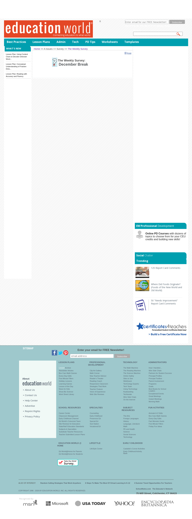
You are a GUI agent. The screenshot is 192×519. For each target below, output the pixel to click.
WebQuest (127, 381)
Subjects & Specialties (68, 429)
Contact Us (31, 395)
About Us (30, 389)
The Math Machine (130, 368)
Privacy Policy (32, 416)
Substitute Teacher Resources (71, 432)
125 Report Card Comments (165, 267)
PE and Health (129, 429)
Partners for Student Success (160, 373)
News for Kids (64, 389)
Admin (61, 41)
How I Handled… (155, 368)
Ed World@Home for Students (71, 454)
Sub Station (94, 424)
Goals (151, 386)
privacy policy (163, 25)
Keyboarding (128, 392)
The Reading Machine (132, 371)
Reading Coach (96, 381)
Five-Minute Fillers (66, 378)
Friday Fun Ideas (155, 426)
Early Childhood (96, 416)
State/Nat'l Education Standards (71, 426)
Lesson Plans (41, 41)
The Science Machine (131, 373)
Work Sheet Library (66, 394)
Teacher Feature (96, 389)
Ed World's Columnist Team (70, 421)
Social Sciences (129, 434)
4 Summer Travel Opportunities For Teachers (153, 483)
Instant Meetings (155, 399)
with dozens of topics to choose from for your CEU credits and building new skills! (165, 236)
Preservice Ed (95, 418)
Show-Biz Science (66, 392)
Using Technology (130, 389)
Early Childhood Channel (69, 418)
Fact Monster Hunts (156, 421)
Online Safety (128, 376)
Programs (152, 384)
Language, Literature (131, 424)
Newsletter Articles (66, 371)
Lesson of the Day (66, 386)
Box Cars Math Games (68, 373)
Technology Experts (131, 384)
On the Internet (129, 400)
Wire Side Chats (129, 397)
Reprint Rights (32, 411)
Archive (68, 368)
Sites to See (128, 378)
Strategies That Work (98, 386)
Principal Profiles (155, 376)
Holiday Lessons (65, 381)
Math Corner (95, 373)
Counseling (94, 413)
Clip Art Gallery (96, 371)
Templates (131, 41)
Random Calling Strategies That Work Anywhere (60, 483)
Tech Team (127, 386)
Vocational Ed (95, 426)
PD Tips (90, 41)
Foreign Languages (131, 418)
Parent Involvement (156, 381)
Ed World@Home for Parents (70, 451)
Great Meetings (155, 396)
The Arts (126, 416)
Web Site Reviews (97, 394)
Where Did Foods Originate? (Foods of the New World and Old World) (166, 287)
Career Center (64, 413)
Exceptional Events (156, 394)
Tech (75, 41)
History (126, 421)
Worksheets (110, 41)
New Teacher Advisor (98, 376)
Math (125, 426)
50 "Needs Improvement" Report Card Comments (164, 302)
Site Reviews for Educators (69, 424)
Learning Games (65, 384)
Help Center (31, 400)
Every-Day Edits (65, 376)
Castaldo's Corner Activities (134, 449)
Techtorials (127, 394)
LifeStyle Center (96, 449)
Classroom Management (68, 416)
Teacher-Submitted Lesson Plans (72, 434)
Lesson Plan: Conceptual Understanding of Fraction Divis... (16, 66)
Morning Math (154, 402)
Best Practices (16, 41)
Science (126, 432)
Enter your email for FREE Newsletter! (101, 350)
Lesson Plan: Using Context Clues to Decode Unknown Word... (17, 56)
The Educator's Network (162, 489)
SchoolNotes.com (143, 489)
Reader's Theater (96, 378)
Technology (127, 437)
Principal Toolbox (155, 378)
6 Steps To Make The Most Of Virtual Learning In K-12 (107, 483)
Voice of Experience (97, 392)
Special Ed (94, 421)
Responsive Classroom (99, 384)
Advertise (30, 405)
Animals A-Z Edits (156, 413)
